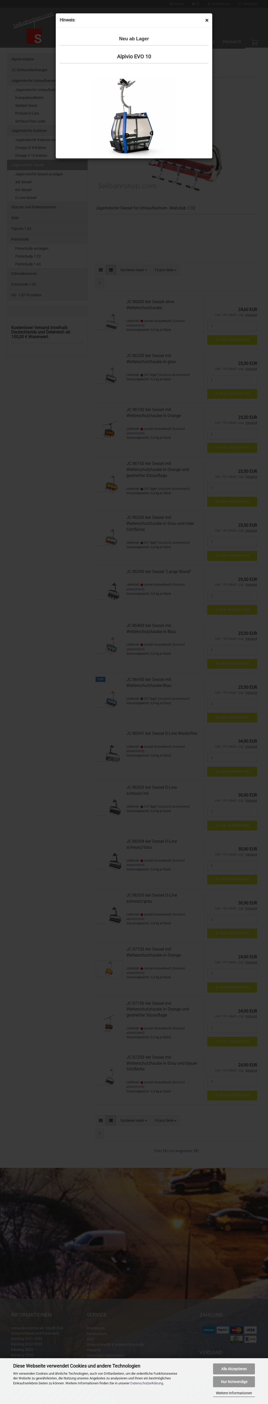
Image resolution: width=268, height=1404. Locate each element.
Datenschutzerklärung (146, 1383)
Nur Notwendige (234, 1382)
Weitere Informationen (234, 1393)
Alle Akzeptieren (234, 1369)
